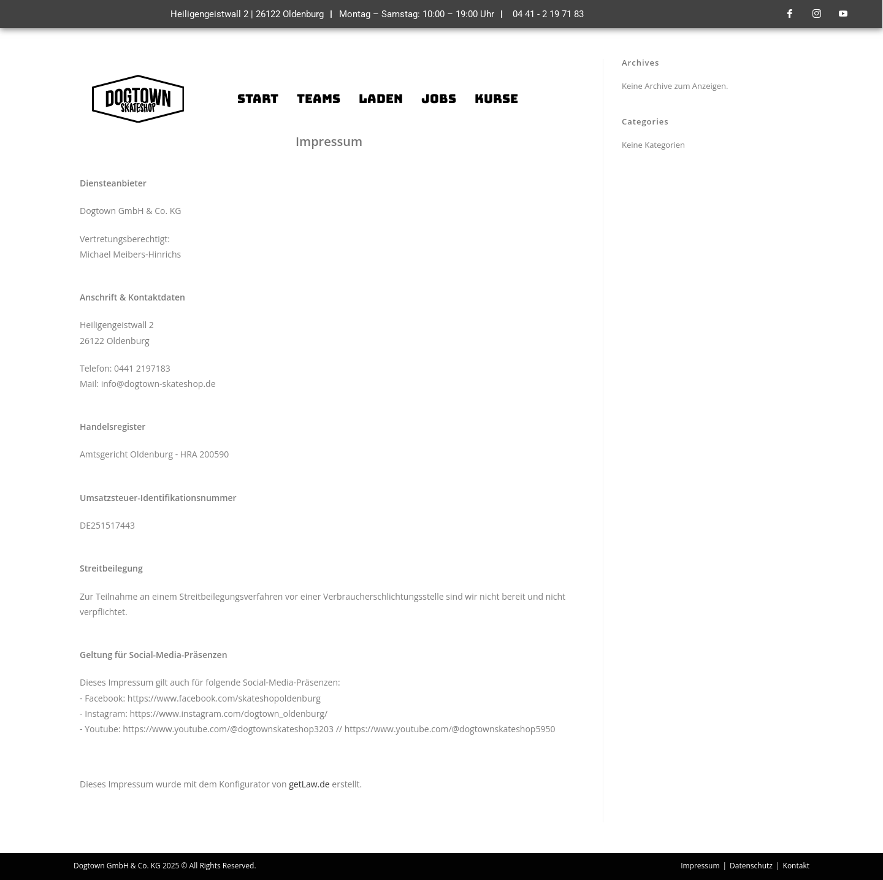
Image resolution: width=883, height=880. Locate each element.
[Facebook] (790, 14)
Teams (318, 99)
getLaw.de (309, 784)
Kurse (496, 99)
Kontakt (796, 865)
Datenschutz (751, 865)
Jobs (438, 99)
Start (257, 99)
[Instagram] (817, 14)
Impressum (700, 865)
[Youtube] (843, 14)
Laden (381, 99)
